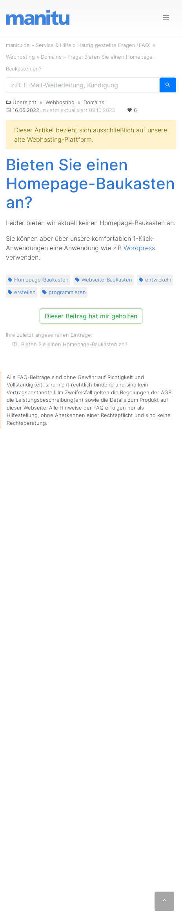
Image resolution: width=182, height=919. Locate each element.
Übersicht (24, 102)
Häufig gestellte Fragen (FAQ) (114, 45)
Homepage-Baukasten (38, 279)
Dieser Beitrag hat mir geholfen (91, 316)
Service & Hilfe (53, 45)
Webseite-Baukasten (103, 279)
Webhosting (20, 57)
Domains (51, 57)
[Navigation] (166, 17)
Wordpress (139, 248)
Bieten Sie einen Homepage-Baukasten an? (74, 344)
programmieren (64, 292)
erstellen (21, 292)
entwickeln (154, 279)
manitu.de (18, 45)
